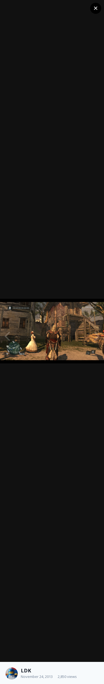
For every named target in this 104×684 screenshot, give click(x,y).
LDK (26, 670)
